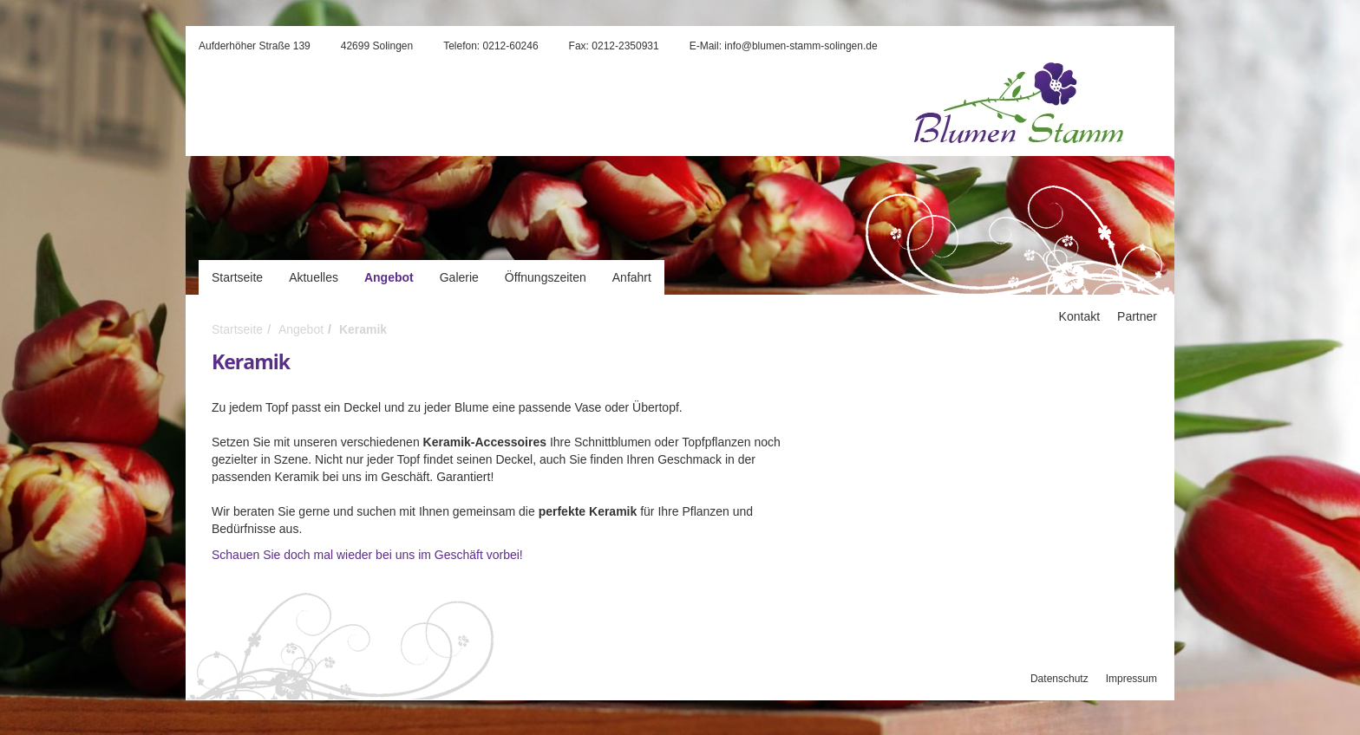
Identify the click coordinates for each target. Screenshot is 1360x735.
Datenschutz (1059, 679)
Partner (1137, 316)
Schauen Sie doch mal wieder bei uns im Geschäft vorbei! (367, 555)
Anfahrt (631, 277)
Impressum (1131, 679)
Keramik (363, 329)
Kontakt (1079, 316)
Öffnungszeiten (545, 277)
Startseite (237, 277)
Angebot (389, 277)
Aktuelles (313, 277)
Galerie (459, 277)
